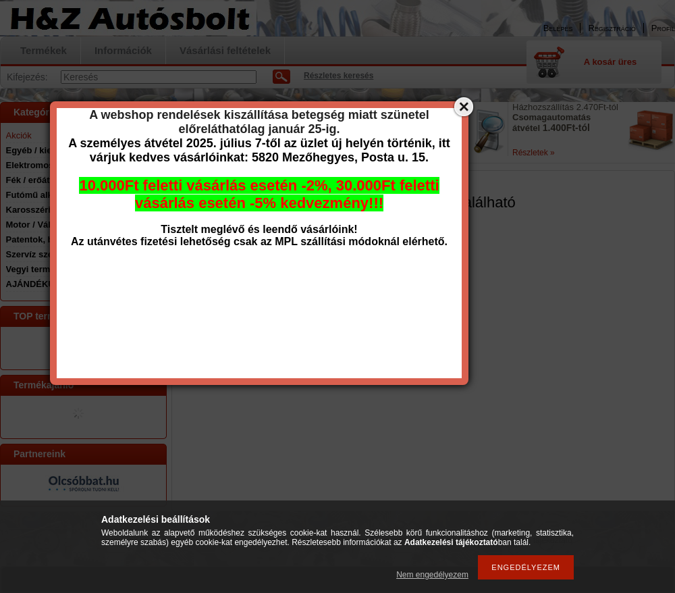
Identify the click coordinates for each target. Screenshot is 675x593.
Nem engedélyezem (432, 574)
